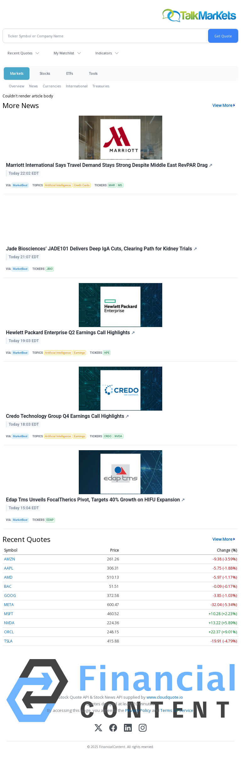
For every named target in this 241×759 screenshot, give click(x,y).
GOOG (10, 595)
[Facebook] (113, 728)
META (9, 604)
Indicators (103, 53)
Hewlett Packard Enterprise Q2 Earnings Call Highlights (70, 333)
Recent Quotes (20, 53)
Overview (16, 86)
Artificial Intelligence (58, 185)
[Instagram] (142, 728)
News (33, 86)
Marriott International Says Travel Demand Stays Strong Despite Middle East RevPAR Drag (109, 165)
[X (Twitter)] (98, 728)
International (77, 86)
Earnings (79, 352)
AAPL (8, 568)
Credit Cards (82, 185)
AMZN (9, 559)
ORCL (9, 632)
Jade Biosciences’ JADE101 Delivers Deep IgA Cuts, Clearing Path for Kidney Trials (101, 249)
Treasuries (101, 86)
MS (120, 185)
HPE (107, 352)
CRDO (108, 436)
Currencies (52, 86)
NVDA (118, 436)
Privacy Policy (138, 710)
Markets (16, 73)
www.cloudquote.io (165, 697)
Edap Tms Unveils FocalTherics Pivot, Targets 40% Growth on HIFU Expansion (95, 500)
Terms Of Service (176, 710)
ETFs (69, 73)
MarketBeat (20, 185)
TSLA (8, 641)
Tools (93, 73)
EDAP (49, 519)
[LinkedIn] (127, 728)
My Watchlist (64, 53)
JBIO (49, 268)
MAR (112, 185)
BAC (8, 586)
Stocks (45, 73)
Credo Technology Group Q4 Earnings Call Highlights (67, 416)
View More (222, 105)
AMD (8, 577)
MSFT (8, 613)
